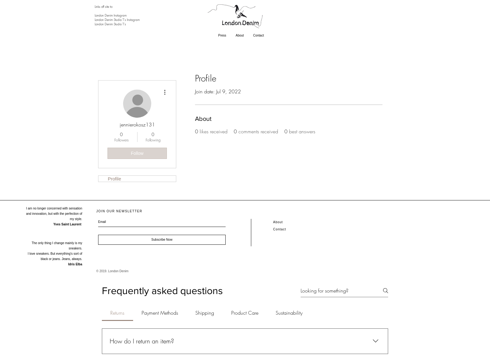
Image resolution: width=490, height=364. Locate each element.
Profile (114, 178)
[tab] (117, 313)
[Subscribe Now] (162, 240)
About (278, 222)
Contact (279, 229)
